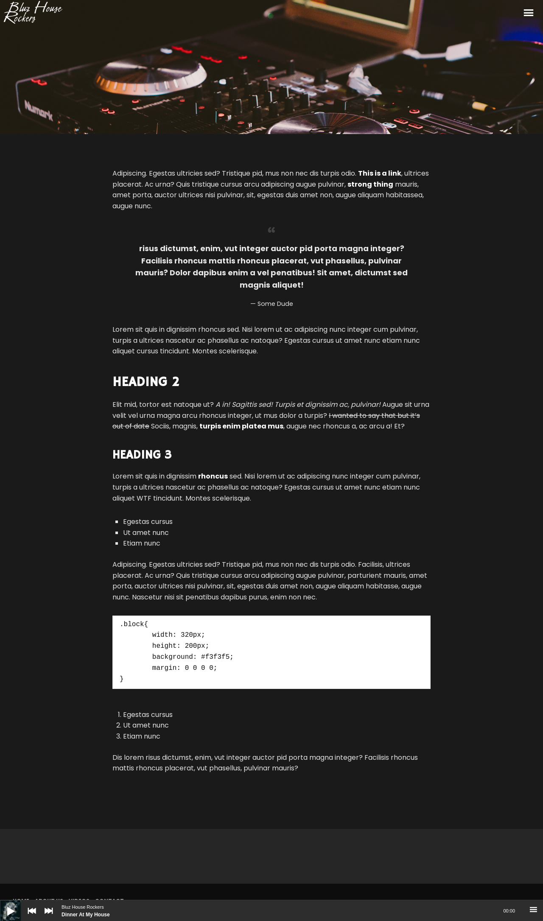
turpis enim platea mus (241, 426)
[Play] (4, 904)
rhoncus (213, 476)
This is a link (379, 173)
